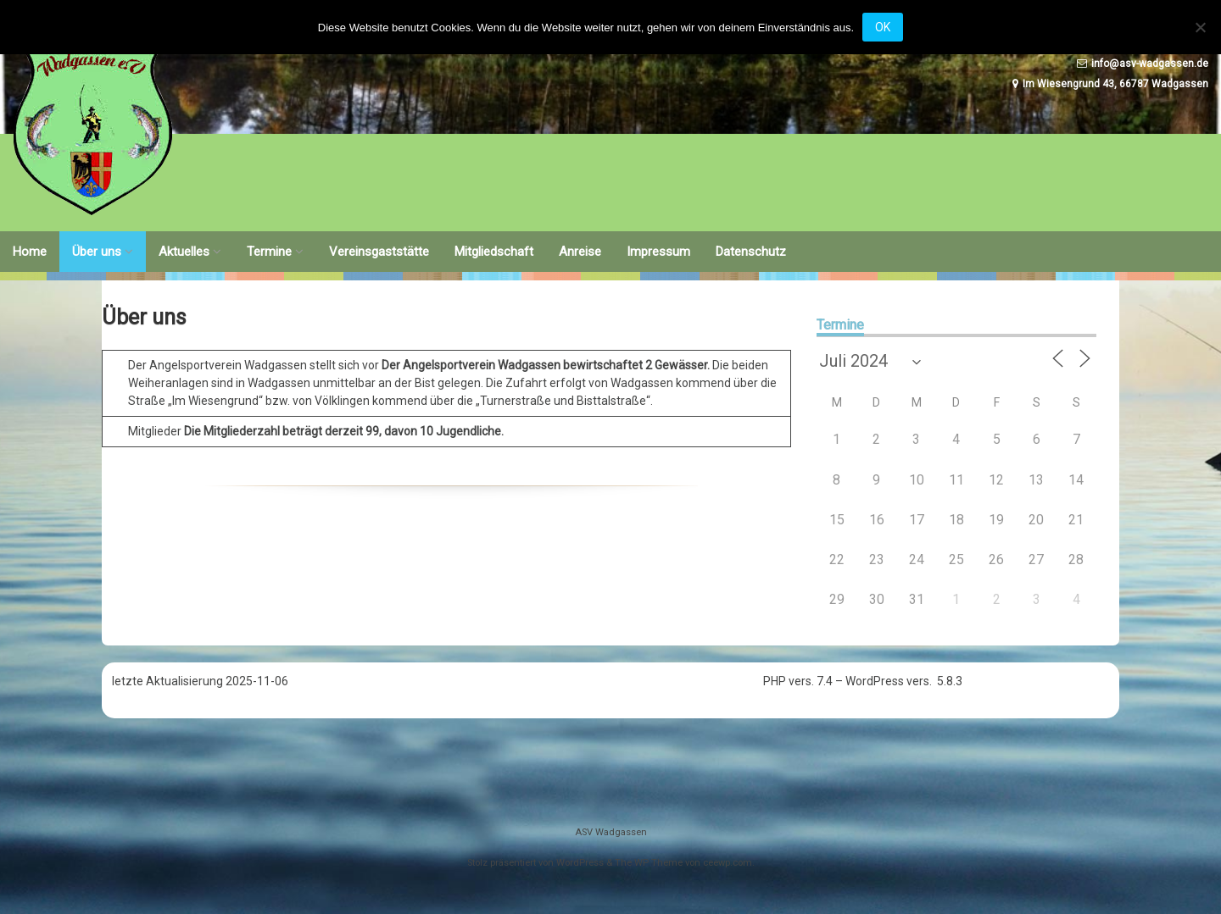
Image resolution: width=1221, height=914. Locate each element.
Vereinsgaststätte (379, 251)
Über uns (96, 251)
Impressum (658, 251)
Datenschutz (751, 251)
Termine (269, 251)
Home (30, 251)
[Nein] (1199, 27)
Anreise (580, 251)
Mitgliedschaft (493, 251)
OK (882, 27)
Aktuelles (184, 251)
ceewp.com (727, 862)
